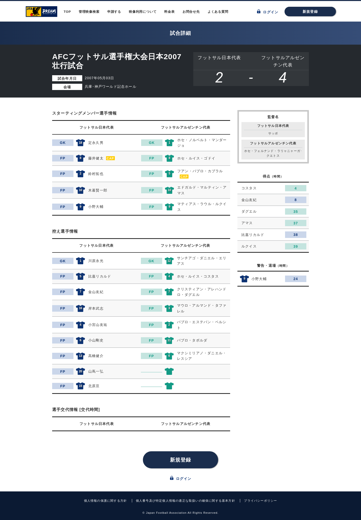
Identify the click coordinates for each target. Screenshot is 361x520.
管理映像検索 (89, 12)
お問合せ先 (191, 12)
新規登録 (310, 12)
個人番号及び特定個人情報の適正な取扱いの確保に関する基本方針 (185, 500)
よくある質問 (218, 12)
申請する (114, 12)
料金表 (169, 12)
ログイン (267, 11)
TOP (67, 12)
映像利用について (142, 12)
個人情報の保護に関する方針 (105, 500)
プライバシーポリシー (260, 500)
